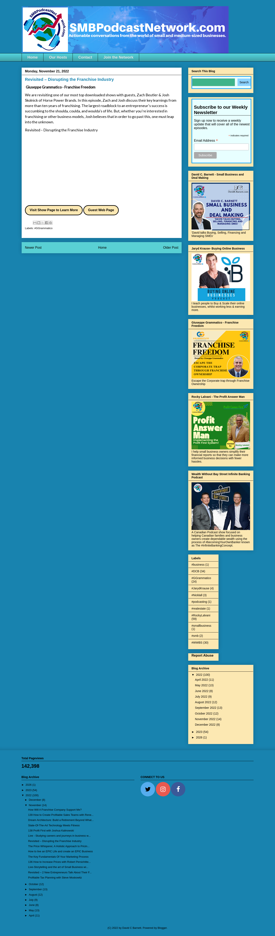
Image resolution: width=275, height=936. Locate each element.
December (35, 799)
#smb (195, 635)
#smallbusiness (201, 625)
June (32, 905)
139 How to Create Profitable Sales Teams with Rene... (60, 814)
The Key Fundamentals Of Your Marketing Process (58, 856)
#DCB (195, 571)
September (36, 889)
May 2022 (201, 685)
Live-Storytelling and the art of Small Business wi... (58, 867)
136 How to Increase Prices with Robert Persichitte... (59, 861)
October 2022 (204, 713)
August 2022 (203, 702)
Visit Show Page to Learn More (54, 210)
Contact (85, 57)
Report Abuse (203, 655)
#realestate (199, 608)
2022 (199, 674)
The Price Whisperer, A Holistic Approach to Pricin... (58, 846)
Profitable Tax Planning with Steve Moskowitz (55, 877)
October (34, 884)
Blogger (162, 927)
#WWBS (197, 642)
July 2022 (201, 696)
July (31, 899)
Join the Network (118, 57)
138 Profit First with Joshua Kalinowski (51, 830)
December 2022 (205, 724)
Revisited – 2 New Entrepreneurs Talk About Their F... (60, 872)
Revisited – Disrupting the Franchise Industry (61, 130)
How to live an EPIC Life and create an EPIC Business (60, 851)
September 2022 (206, 707)
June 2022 (202, 691)
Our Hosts (58, 57)
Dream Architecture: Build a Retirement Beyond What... (61, 820)
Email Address (206, 140)
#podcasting (199, 601)
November (35, 805)
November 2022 (205, 719)
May (32, 910)
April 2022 (202, 679)
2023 (199, 731)
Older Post (170, 247)
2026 (199, 737)
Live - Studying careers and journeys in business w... (59, 835)
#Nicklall (197, 595)
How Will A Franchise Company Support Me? (54, 809)
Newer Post (33, 247)
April (32, 915)
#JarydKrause (200, 588)
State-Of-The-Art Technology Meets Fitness (54, 825)
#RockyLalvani (201, 615)
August (33, 894)
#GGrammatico (43, 228)
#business (198, 564)
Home (32, 57)
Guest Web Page (101, 210)
